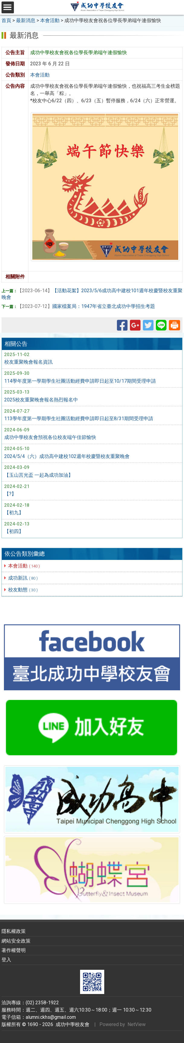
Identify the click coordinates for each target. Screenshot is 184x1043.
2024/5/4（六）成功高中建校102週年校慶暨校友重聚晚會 (67, 456)
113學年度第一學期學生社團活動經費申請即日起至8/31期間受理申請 (78, 418)
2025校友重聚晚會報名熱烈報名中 (41, 400)
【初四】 (14, 531)
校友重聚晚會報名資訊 (28, 362)
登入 (6, 960)
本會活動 (24, 566)
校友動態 (23, 590)
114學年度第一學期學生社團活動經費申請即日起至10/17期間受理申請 (80, 381)
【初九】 (14, 512)
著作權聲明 (14, 950)
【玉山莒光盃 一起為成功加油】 (38, 475)
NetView (137, 1024)
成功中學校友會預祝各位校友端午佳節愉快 (50, 437)
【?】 (10, 494)
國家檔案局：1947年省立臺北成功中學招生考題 (86, 306)
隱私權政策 (14, 931)
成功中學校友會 (71, 1024)
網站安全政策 (16, 941)
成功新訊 (23, 578)
